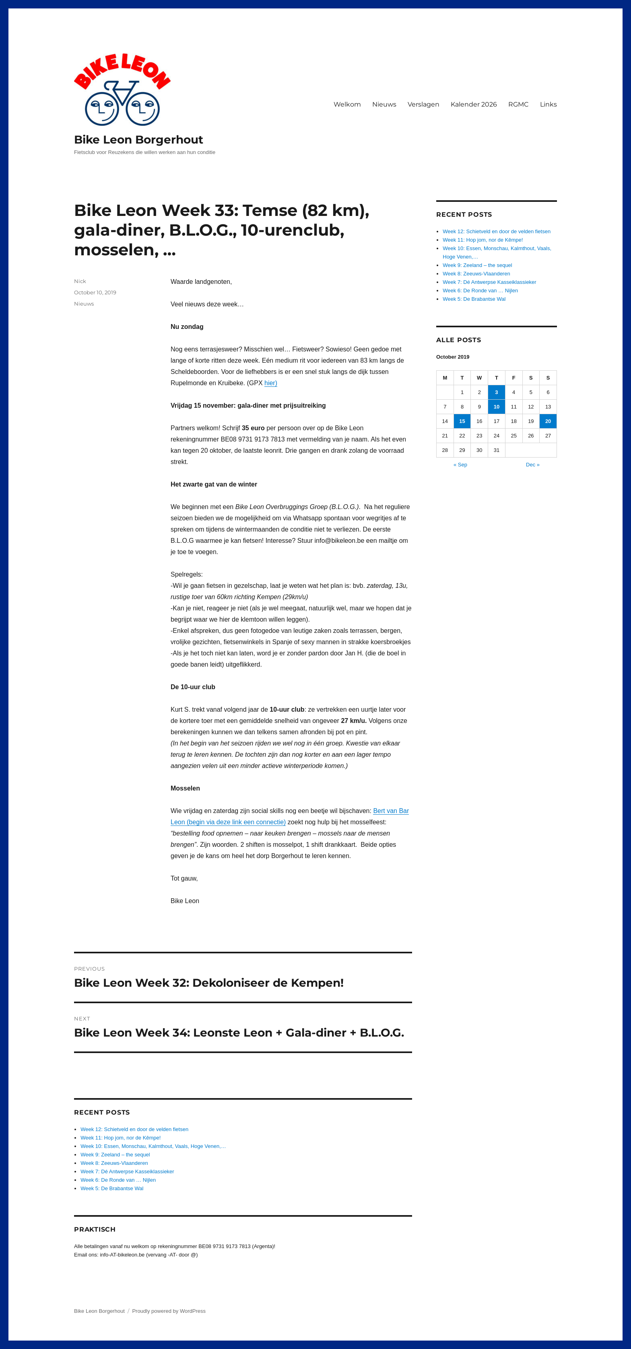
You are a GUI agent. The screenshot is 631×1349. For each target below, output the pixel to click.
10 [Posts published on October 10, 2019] (496, 407)
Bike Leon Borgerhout (138, 139)
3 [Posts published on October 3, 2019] (496, 392)
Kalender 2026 (474, 104)
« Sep (460, 465)
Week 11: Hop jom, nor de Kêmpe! (120, 1138)
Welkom (347, 104)
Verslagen (423, 104)
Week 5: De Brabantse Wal (111, 1188)
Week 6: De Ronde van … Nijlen (118, 1180)
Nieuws (384, 104)
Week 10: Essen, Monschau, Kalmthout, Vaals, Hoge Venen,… (153, 1146)
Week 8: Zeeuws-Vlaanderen (114, 1163)
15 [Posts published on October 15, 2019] (462, 421)
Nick (80, 281)
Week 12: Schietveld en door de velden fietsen (134, 1129)
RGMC (518, 104)
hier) (270, 383)
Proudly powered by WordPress (169, 1311)
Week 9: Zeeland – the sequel (115, 1155)
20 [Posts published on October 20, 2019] (548, 421)
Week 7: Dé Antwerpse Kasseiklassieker (127, 1171)
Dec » (533, 465)
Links (548, 104)
